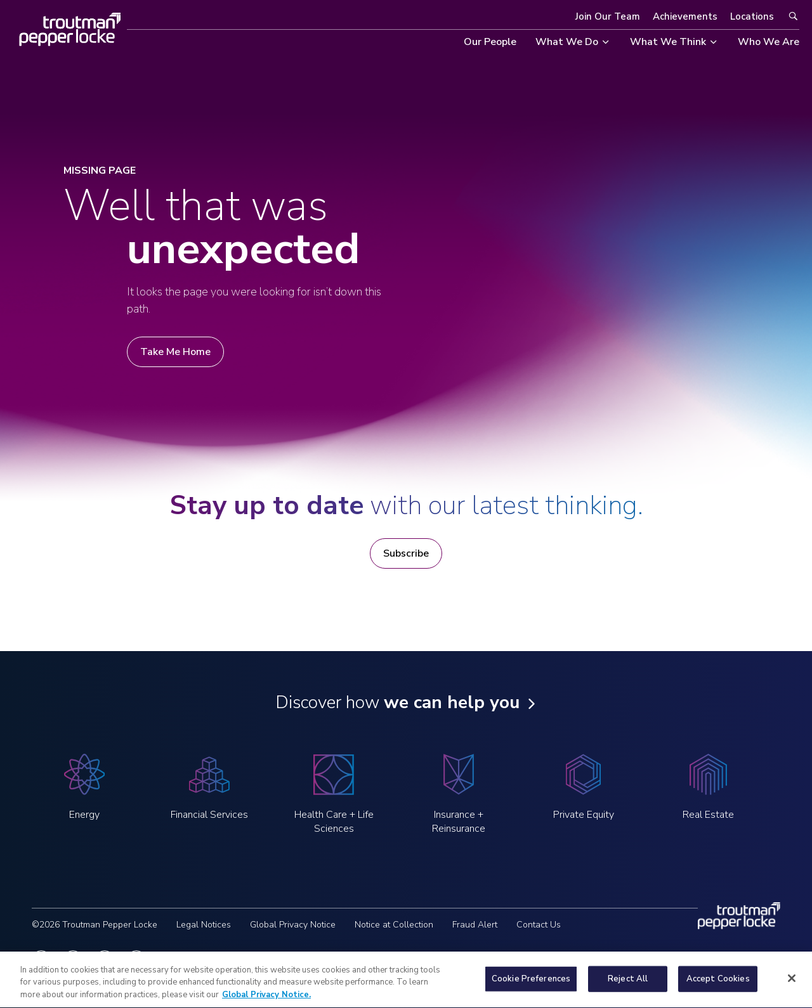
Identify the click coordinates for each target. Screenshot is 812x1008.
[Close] (792, 985)
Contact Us (538, 925)
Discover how (397, 702)
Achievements (685, 16)
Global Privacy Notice (293, 925)
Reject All (628, 986)
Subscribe (406, 553)
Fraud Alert (474, 925)
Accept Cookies (718, 986)
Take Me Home (175, 352)
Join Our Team (607, 16)
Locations (752, 16)
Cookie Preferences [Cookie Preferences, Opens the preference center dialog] (531, 986)
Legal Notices (203, 925)
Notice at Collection (394, 925)
